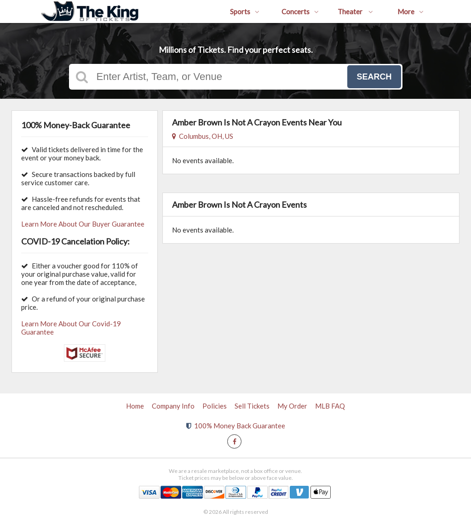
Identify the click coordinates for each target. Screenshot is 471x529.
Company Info (173, 406)
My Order (292, 406)
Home (135, 406)
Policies (214, 406)
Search (373, 76)
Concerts (300, 11)
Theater (355, 11)
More (410, 11)
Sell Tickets (252, 406)
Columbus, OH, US (202, 136)
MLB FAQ (330, 406)
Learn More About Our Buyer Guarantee (82, 224)
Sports (244, 11)
